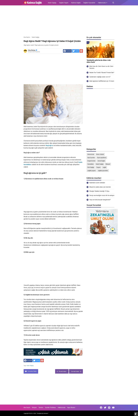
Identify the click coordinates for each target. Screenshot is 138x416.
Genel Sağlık (101, 161)
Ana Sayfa (27, 407)
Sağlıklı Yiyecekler (89, 3)
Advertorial (91, 154)
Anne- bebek (100, 154)
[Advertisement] (69, 21)
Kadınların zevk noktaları (97, 183)
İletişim (34, 407)
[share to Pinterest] (81, 51)
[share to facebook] (67, 51)
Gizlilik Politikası (50, 407)
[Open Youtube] (113, 407)
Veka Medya (32, 50)
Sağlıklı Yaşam (63, 3)
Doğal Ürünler (91, 161)
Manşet (108, 164)
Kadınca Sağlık (76, 3)
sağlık (104, 167)
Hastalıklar (91, 164)
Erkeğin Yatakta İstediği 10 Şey (99, 191)
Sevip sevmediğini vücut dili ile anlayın (101, 195)
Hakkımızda (61, 407)
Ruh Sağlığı (91, 167)
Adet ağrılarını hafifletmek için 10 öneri (101, 81)
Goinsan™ (46, 413)
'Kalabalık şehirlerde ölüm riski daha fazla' (99, 61)
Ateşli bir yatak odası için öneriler (100, 187)
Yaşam (98, 167)
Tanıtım (41, 407)
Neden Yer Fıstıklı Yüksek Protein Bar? (101, 72)
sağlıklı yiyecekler (103, 170)
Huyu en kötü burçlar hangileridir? (100, 200)
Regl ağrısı (49, 145)
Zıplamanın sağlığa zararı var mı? (99, 77)
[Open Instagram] (109, 407)
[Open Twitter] (105, 407)
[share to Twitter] (75, 51)
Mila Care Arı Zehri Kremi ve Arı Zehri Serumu (101, 67)
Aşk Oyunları (91, 157)
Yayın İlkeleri (71, 407)
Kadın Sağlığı (52, 3)
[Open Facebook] (101, 407)
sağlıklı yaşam (92, 170)
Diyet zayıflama (101, 157)
